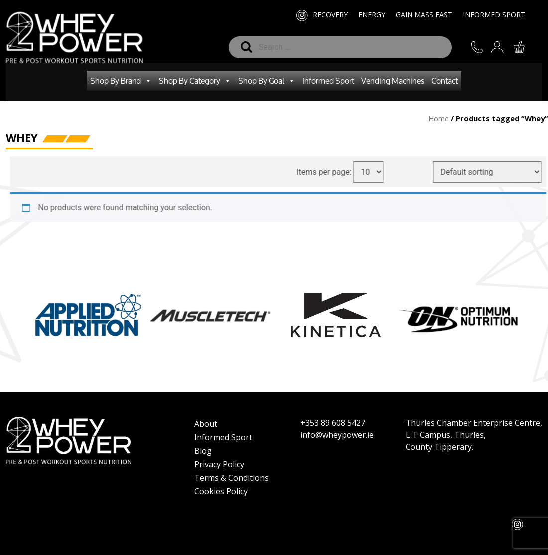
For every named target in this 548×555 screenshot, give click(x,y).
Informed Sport (494, 14)
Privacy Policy (219, 464)
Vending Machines (392, 80)
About (205, 423)
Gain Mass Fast (424, 14)
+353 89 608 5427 (332, 422)
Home (438, 118)
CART (520, 47)
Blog (203, 450)
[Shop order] (493, 172)
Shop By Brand (121, 81)
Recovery (330, 14)
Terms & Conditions (231, 477)
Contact (444, 80)
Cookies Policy (221, 491)
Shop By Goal (266, 81)
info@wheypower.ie (337, 434)
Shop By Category (195, 81)
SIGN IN (498, 52)
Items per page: (329, 172)
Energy (371, 14)
